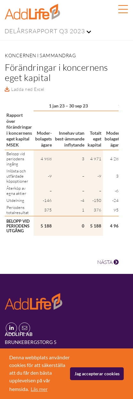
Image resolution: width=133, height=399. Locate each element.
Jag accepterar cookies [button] (97, 373)
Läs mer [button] (39, 389)
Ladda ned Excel (27, 89)
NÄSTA (108, 262)
